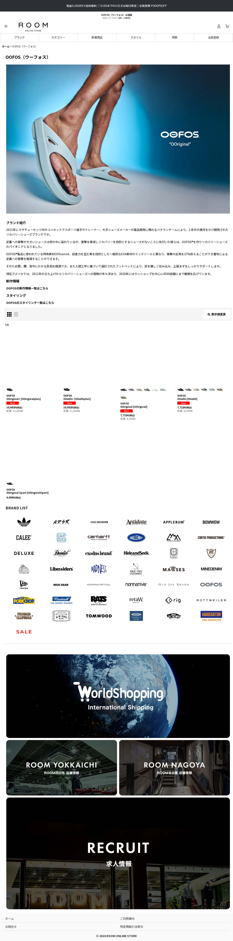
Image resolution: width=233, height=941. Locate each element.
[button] (5, 26)
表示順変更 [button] (217, 314)
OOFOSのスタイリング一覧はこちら (30, 303)
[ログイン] (218, 26)
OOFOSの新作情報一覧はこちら (27, 288)
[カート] (227, 26)
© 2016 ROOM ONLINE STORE (116, 936)
